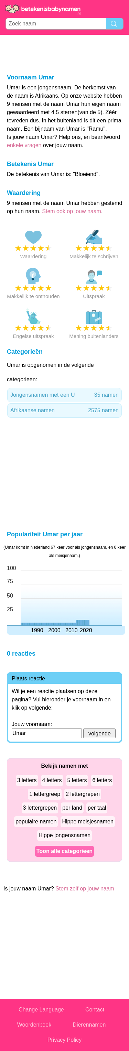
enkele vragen (24, 145)
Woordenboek (34, 1025)
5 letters (77, 780)
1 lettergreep (44, 794)
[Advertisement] (64, 53)
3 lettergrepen (40, 808)
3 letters (27, 780)
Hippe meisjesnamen (87, 821)
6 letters (102, 780)
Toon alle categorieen (64, 851)
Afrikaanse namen (64, 410)
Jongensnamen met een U (64, 395)
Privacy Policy (64, 1040)
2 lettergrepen (83, 794)
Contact (94, 1009)
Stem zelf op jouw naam (84, 888)
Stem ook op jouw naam (71, 211)
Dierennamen (89, 1025)
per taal (97, 808)
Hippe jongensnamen (64, 835)
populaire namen (35, 821)
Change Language (41, 1009)
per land (72, 808)
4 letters (52, 780)
